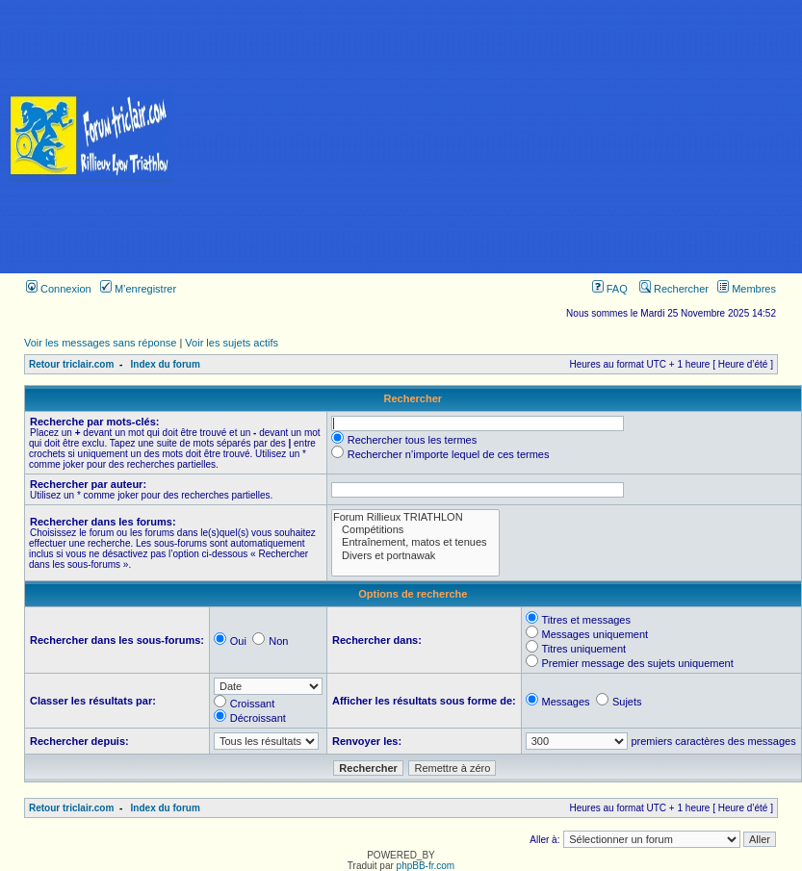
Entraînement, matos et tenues (415, 542)
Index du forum (165, 364)
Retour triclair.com (71, 364)
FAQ (610, 289)
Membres (746, 289)
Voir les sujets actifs (231, 342)
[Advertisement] (492, 136)
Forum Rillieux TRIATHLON (415, 517)
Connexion (58, 289)
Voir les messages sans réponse (100, 342)
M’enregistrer (138, 289)
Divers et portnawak (415, 556)
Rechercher (674, 289)
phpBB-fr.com (426, 865)
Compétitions (415, 530)
